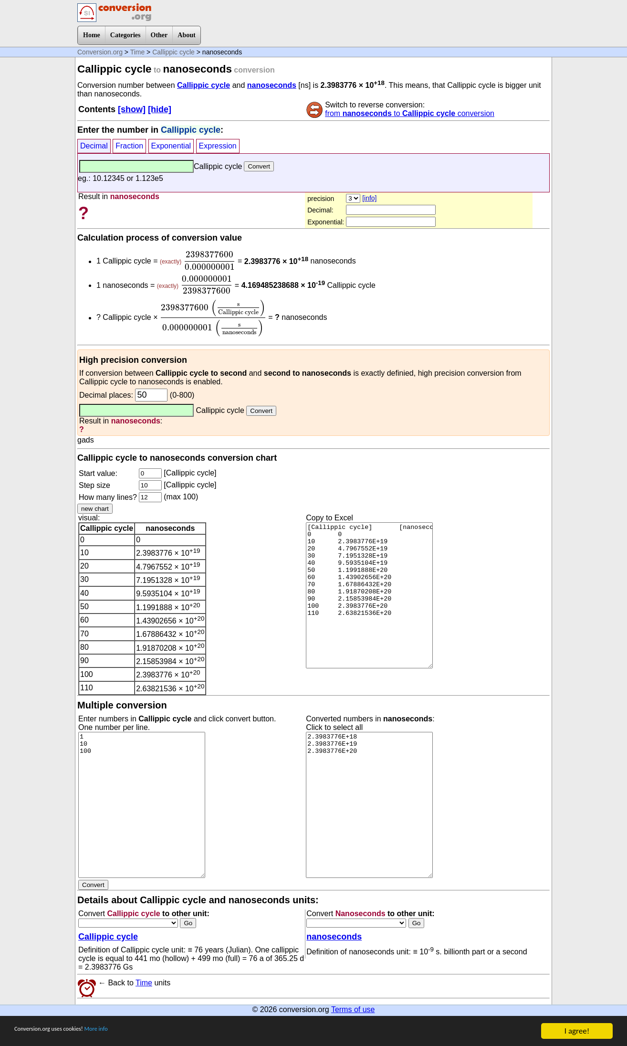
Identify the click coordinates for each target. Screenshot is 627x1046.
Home (91, 35)
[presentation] (210, 261)
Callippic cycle (173, 52)
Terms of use (353, 1009)
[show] (132, 109)
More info (127, 1031)
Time (137, 52)
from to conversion (409, 113)
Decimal (94, 146)
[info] (369, 198)
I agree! (576, 1031)
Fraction (129, 146)
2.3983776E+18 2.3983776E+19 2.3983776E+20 (369, 805)
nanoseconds (271, 85)
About (186, 35)
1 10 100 (141, 805)
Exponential (171, 146)
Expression (218, 146)
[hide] (159, 109)
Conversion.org (100, 52)
